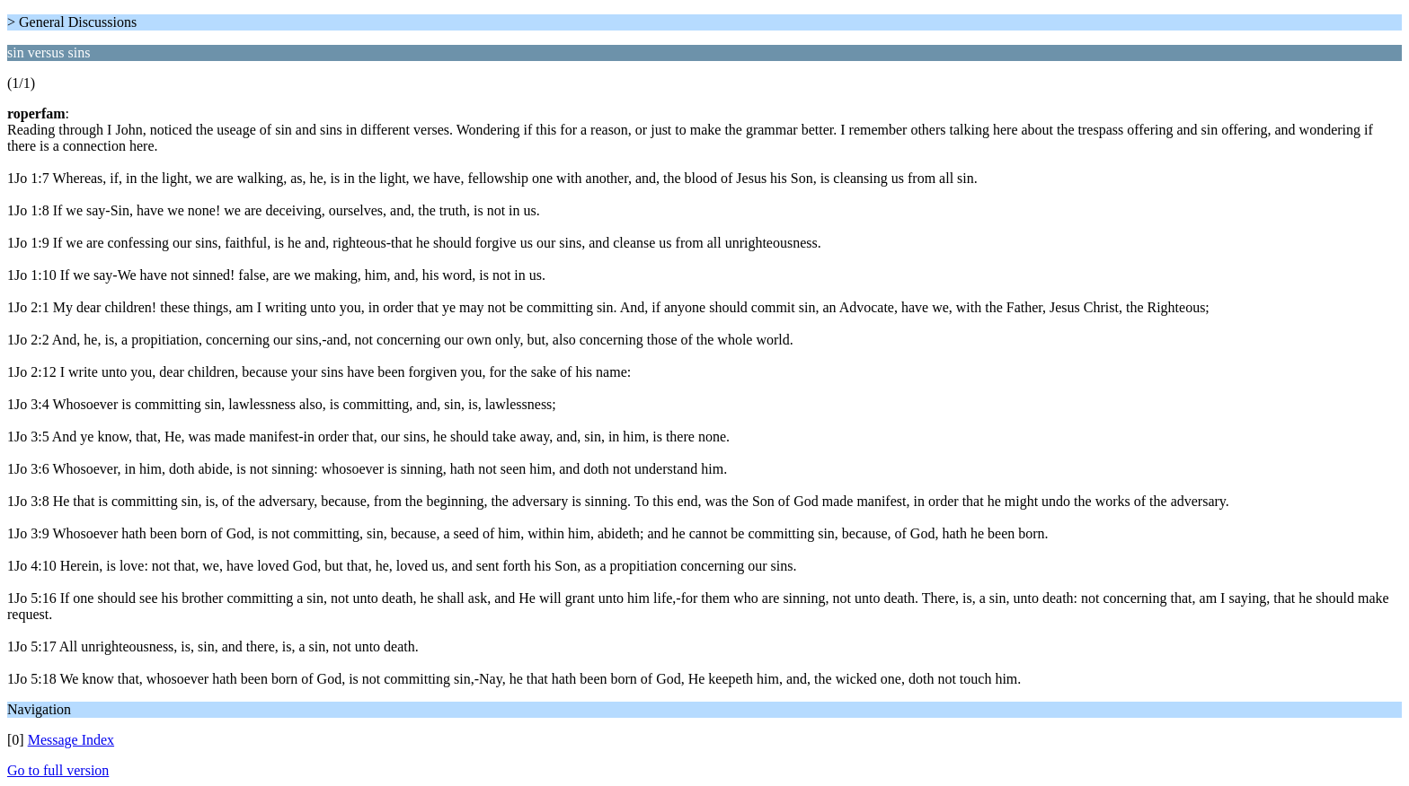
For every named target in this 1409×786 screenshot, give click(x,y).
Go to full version (58, 770)
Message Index (71, 739)
